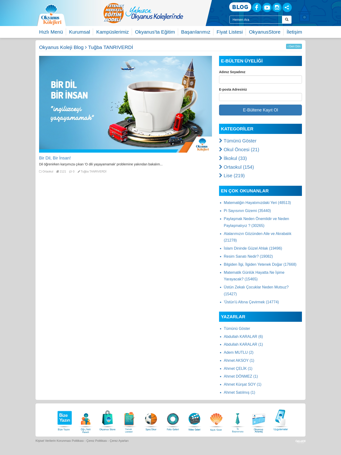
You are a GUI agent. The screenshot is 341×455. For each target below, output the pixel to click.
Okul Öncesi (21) (239, 149)
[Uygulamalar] (281, 419)
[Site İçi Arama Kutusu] (255, 20)
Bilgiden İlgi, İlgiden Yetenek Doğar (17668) (260, 264)
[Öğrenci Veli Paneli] (86, 419)
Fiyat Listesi (229, 32)
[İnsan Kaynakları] (237, 419)
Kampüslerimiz (112, 32)
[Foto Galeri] (173, 419)
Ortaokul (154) (236, 167)
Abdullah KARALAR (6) (243, 337)
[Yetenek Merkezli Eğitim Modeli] (162, 13)
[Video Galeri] (194, 419)
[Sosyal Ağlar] (287, 7)
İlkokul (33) (233, 158)
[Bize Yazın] (64, 419)
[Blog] (240, 7)
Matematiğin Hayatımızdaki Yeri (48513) (257, 203)
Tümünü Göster (237, 140)
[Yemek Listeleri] (129, 419)
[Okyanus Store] (107, 419)
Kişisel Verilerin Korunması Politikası (60, 440)
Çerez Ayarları (119, 440)
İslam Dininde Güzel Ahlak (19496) (253, 248)
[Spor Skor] (151, 419)
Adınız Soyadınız (232, 72)
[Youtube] (267, 7)
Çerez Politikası (96, 440)
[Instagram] (277, 7)
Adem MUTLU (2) (238, 352)
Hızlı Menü (51, 32)
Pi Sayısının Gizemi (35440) (247, 211)
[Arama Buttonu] (287, 20)
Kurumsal (79, 32)
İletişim (294, 32)
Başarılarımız (196, 32)
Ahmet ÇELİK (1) (238, 369)
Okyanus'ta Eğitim (155, 32)
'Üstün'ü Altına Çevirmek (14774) (251, 302)
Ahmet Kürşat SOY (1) (242, 384)
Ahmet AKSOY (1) (239, 360)
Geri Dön (294, 46)
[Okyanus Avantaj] (259, 419)
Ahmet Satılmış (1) (239, 392)
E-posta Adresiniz (233, 89)
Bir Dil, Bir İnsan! (55, 158)
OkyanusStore (264, 32)
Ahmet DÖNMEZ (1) (241, 376)
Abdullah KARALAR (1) (243, 344)
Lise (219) (232, 175)
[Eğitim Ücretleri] (216, 419)
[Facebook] (256, 7)
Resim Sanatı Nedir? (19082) (248, 256)
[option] (162, 13)
